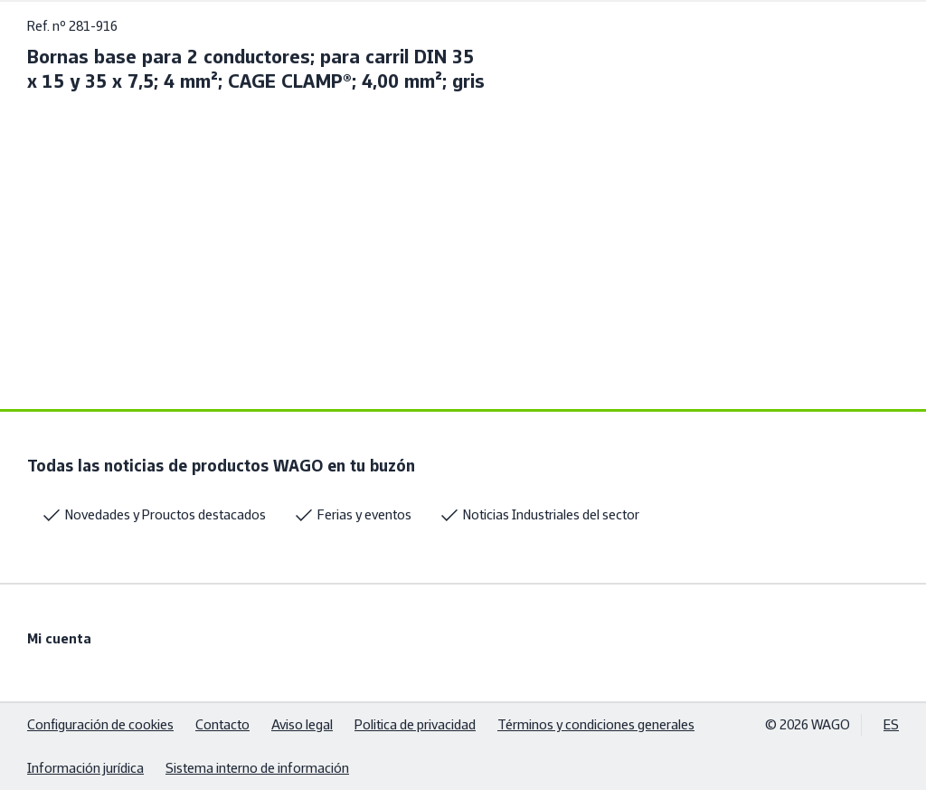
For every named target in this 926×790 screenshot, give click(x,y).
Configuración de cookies (100, 724)
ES (891, 724)
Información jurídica (85, 768)
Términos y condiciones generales (595, 724)
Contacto (222, 724)
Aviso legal (302, 724)
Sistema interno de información (257, 768)
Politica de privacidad (415, 724)
